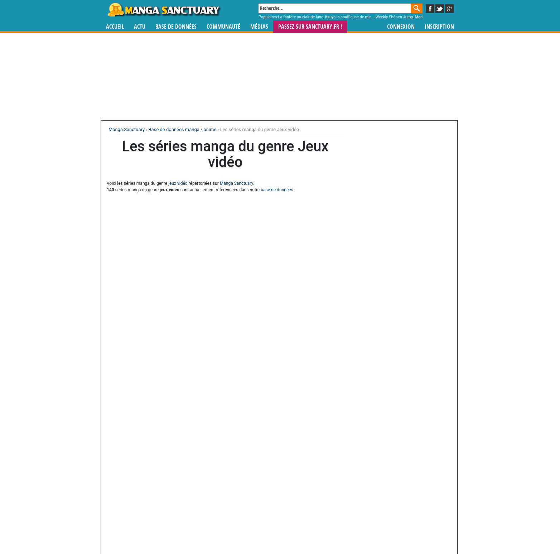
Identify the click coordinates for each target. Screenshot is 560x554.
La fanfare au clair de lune (300, 17)
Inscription (439, 26)
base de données (277, 189)
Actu (139, 26)
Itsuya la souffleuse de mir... (349, 17)
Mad (419, 17)
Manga (163, 9)
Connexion (401, 26)
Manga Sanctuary (236, 183)
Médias (259, 26)
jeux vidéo (177, 183)
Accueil (115, 26)
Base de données (176, 26)
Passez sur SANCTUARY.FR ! (310, 26)
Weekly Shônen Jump (394, 17)
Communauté (223, 26)
